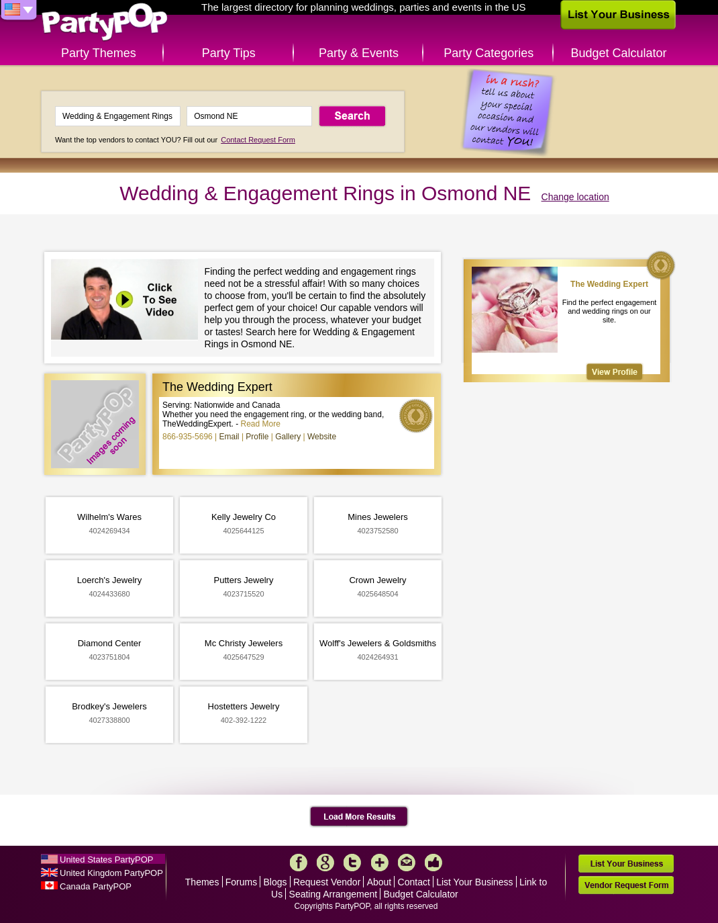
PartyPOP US (104, 22)
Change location (575, 196)
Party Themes (98, 53)
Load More (359, 816)
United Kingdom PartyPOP (111, 873)
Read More (260, 424)
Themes (202, 882)
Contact (414, 882)
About (379, 882)
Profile (257, 436)
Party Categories (488, 53)
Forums (241, 882)
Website (321, 436)
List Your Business (474, 882)
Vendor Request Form (626, 885)
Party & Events (359, 53)
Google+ (325, 862)
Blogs (275, 882)
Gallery (288, 436)
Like (433, 862)
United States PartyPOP (106, 859)
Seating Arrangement (333, 894)
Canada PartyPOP (96, 886)
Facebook (298, 862)
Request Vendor (326, 882)
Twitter (352, 862)
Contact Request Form (258, 140)
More (380, 862)
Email (229, 436)
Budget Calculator (619, 53)
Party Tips (229, 53)
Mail (406, 862)
